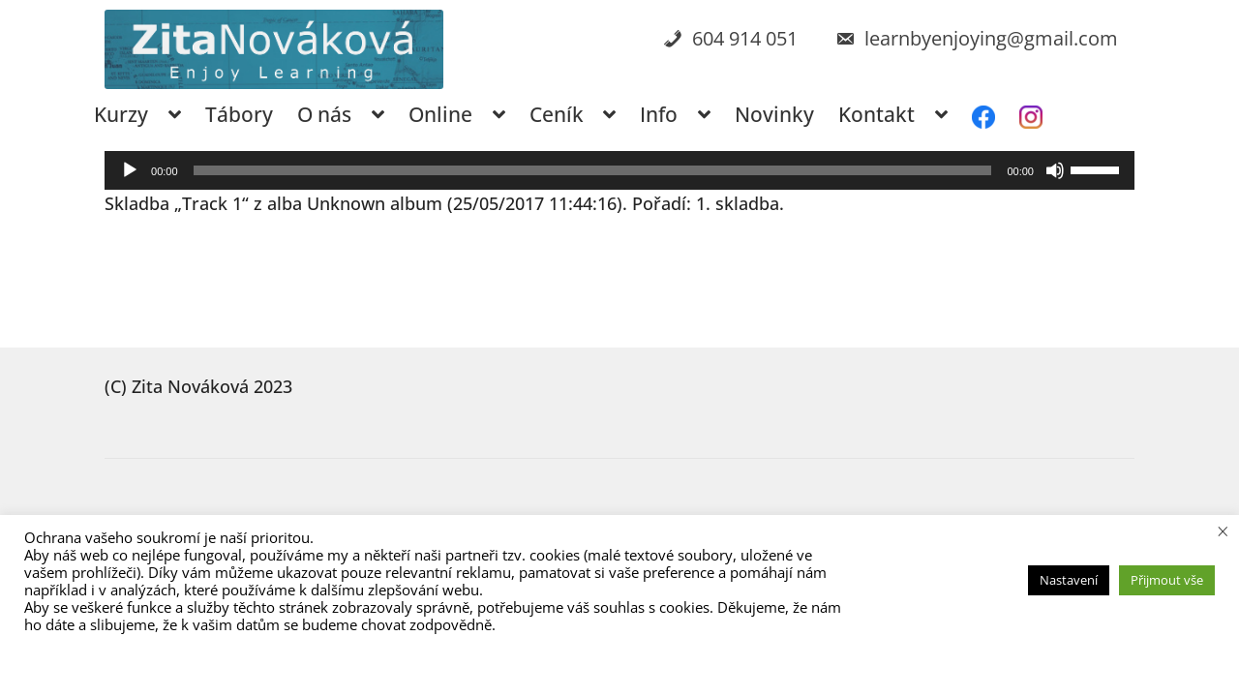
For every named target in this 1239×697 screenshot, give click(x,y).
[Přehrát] (129, 170)
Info (659, 114)
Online (440, 114)
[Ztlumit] (1055, 170)
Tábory (239, 114)
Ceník (556, 114)
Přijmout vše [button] (1167, 580)
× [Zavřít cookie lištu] (1223, 530)
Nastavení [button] (1069, 580)
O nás (324, 114)
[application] (619, 170)
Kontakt (876, 114)
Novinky (774, 114)
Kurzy (121, 114)
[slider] (593, 170)
